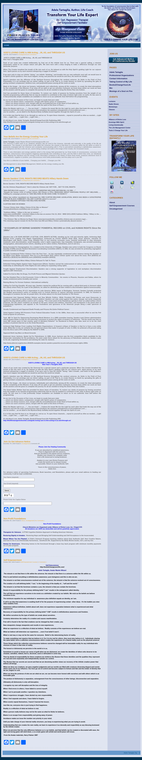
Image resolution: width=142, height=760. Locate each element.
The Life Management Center (119, 128)
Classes (112, 109)
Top (136, 753)
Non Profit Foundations (15, 518)
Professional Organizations (121, 75)
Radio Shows (114, 104)
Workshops (113, 107)
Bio (110, 88)
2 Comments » (42, 562)
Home (6, 45)
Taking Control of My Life (120, 82)
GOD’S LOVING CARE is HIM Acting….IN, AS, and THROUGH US (34, 52)
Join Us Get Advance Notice (17, 441)
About (23, 520)
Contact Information (118, 78)
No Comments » (32, 54)
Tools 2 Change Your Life (118, 130)
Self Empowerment (13, 560)
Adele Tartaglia (116, 72)
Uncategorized (22, 54)
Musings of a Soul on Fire (120, 91)
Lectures (112, 101)
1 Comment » (34, 359)
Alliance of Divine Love (117, 119)
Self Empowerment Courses (29, 562)
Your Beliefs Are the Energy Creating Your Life (26, 136)
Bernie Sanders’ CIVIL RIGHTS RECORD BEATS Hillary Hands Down (36, 178)
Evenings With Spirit (116, 122)
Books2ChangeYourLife (120, 85)
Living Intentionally (116, 125)
